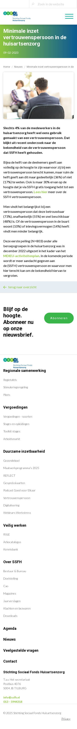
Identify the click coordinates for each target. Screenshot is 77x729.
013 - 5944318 (12, 701)
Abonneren (59, 318)
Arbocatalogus (12, 542)
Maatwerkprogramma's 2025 (21, 468)
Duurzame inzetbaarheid (24, 451)
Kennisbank (10, 549)
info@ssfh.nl (11, 697)
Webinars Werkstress (17, 512)
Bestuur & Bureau (14, 571)
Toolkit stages (11, 431)
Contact (10, 661)
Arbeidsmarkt (11, 439)
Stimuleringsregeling (15, 387)
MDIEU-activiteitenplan (21, 256)
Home (6, 66)
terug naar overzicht (20, 287)
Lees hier (40, 192)
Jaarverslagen (12, 601)
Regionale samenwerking (24, 370)
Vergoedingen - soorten (17, 416)
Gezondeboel (11, 460)
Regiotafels (10, 380)
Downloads (10, 615)
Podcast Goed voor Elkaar (19, 490)
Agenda (9, 628)
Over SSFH (12, 562)
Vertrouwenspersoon (16, 498)
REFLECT (9, 475)
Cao (5, 586)
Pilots (6, 394)
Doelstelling (10, 578)
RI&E (6, 534)
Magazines (9, 593)
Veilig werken (14, 525)
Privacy (65, 718)
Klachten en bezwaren (17, 608)
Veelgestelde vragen (20, 650)
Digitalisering (11, 505)
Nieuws (18, 66)
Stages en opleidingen (16, 424)
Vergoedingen (15, 407)
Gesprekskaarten (14, 483)
